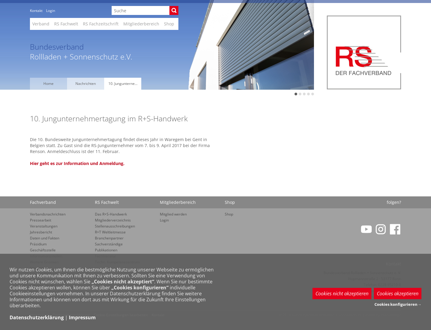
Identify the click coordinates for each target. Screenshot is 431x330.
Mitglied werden (173, 214)
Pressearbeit (40, 220)
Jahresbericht (41, 232)
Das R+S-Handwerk (111, 214)
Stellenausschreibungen (115, 226)
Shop (169, 24)
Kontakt (36, 10)
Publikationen (106, 250)
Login (50, 10)
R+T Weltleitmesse (110, 232)
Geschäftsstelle (43, 250)
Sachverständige (109, 244)
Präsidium (38, 244)
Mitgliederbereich (141, 24)
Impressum (82, 317)
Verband (40, 24)
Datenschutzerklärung (37, 317)
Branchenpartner (109, 238)
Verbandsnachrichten (48, 214)
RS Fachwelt (66, 24)
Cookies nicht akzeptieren (341, 293)
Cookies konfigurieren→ (397, 304)
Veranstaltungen (43, 226)
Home (48, 83)
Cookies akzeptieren (397, 293)
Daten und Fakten (44, 238)
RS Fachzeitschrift (101, 24)
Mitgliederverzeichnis (113, 220)
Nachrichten (85, 83)
